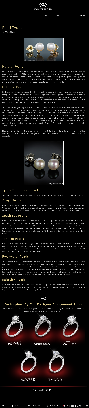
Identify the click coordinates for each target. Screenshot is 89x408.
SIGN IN (83, 16)
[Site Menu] (3, 3)
